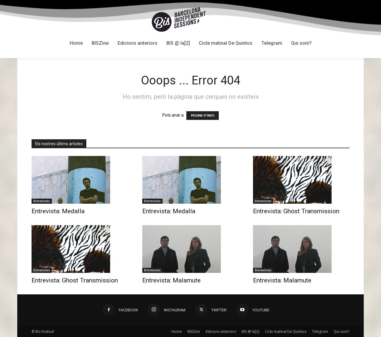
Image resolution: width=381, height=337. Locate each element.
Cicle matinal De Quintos (285, 331)
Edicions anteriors (221, 331)
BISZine (194, 331)
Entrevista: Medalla (58, 211)
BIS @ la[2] (250, 331)
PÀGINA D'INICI (202, 116)
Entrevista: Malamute (171, 280)
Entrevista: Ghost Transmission (296, 211)
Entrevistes (41, 201)
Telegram (320, 331)
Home (176, 331)
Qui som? (341, 331)
